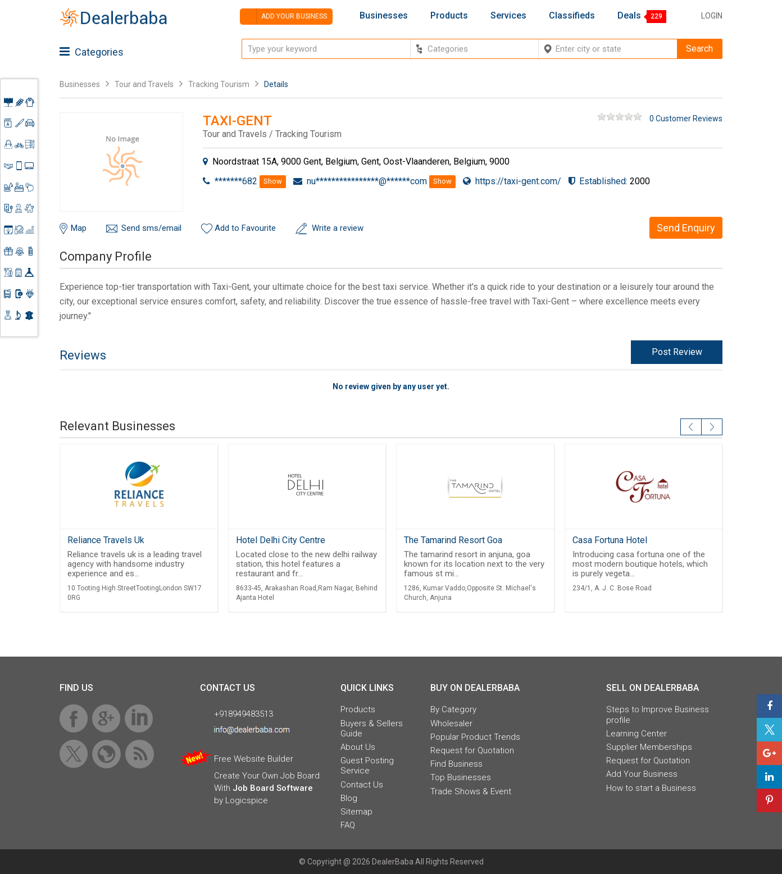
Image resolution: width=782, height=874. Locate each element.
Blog (348, 798)
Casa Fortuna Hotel (609, 540)
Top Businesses (460, 777)
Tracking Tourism (218, 84)
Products (449, 16)
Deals (629, 16)
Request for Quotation (472, 750)
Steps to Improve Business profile (657, 714)
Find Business (456, 764)
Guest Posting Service (367, 765)
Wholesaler (451, 723)
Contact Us (361, 785)
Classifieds (572, 16)
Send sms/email (151, 228)
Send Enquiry (686, 228)
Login (711, 15)
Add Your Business (642, 774)
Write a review (337, 228)
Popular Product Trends (475, 737)
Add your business (283, 16)
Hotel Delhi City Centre (280, 540)
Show (272, 181)
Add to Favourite (245, 228)
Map (79, 228)
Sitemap (356, 812)
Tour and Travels (144, 84)
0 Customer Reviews (685, 118)
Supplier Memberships (649, 747)
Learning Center (636, 734)
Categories (92, 52)
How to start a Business (651, 788)
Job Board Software (273, 788)
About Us (357, 747)
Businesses (384, 16)
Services (508, 16)
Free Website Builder (253, 759)
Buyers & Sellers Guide (371, 728)
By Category (453, 709)
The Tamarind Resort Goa (453, 540)
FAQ (347, 825)
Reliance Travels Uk (105, 540)
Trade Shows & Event (470, 791)
